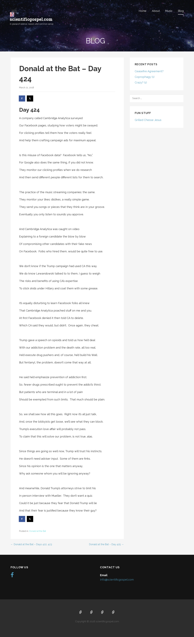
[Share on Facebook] (22, 98)
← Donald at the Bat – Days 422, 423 (31, 544)
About (156, 10)
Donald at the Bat (37, 531)
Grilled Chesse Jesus (148, 120)
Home (142, 10)
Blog (181, 10)
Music (168, 10)
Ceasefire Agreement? (149, 71)
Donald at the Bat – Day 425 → (106, 544)
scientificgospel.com (31, 19)
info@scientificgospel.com (117, 579)
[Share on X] (30, 98)
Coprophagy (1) (144, 76)
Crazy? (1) (141, 82)
